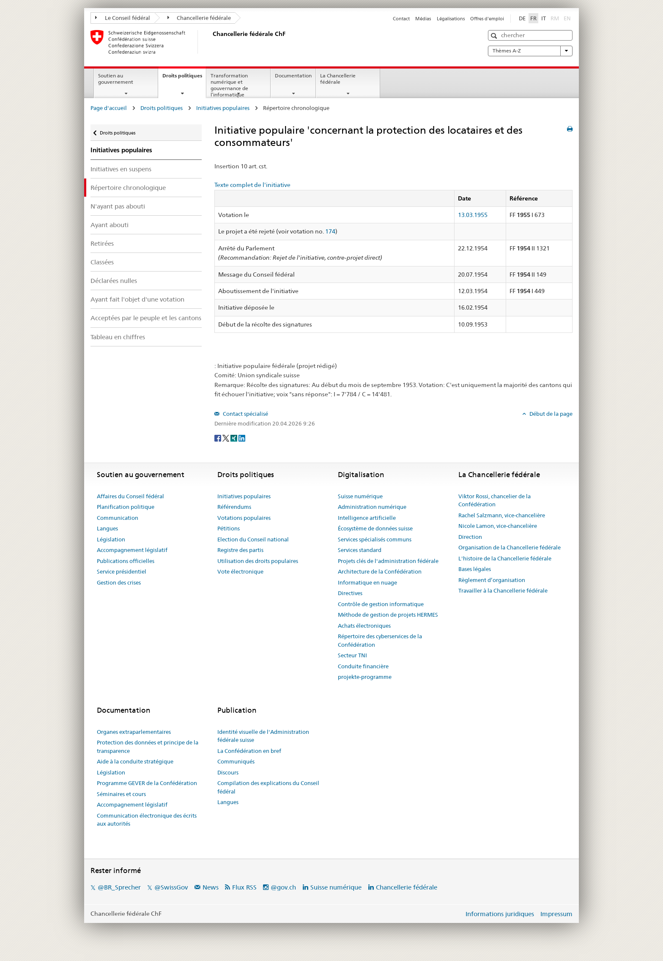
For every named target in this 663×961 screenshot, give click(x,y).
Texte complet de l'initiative (252, 184)
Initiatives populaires (222, 107)
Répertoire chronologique (128, 188)
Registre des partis (240, 549)
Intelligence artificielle (367, 517)
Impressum (556, 914)
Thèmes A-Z (530, 50)
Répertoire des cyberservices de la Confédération (380, 640)
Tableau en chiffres (117, 337)
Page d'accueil (108, 107)
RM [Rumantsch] (555, 18)
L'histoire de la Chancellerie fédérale (504, 558)
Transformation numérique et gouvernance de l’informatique (229, 84)
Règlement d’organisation (491, 580)
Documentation (293, 75)
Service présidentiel (121, 571)
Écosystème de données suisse (375, 528)
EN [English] (567, 18)
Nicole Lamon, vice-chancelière (497, 525)
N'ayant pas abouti (117, 206)
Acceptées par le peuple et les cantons (145, 318)
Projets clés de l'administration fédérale (388, 560)
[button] (495, 35)
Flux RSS (244, 887)
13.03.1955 (473, 214)
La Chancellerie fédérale (338, 78)
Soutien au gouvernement (115, 78)
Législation (111, 539)
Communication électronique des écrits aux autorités (147, 819)
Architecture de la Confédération (380, 571)
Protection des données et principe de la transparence (147, 746)
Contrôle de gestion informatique (381, 604)
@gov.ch (283, 887)
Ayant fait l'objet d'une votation (137, 299)
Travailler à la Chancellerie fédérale (503, 590)
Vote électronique (240, 571)
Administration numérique (372, 506)
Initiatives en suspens (120, 169)
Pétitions (228, 528)
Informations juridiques (500, 914)
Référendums (234, 506)
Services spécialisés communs (374, 539)
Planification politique (125, 506)
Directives (350, 593)
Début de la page (550, 413)
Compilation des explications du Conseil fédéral (268, 787)
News (211, 887)
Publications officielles (125, 560)
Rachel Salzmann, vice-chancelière (501, 515)
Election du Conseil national (253, 539)
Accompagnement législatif (132, 549)
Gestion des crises (119, 582)
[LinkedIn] (241, 437)
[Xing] (234, 437)
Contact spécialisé (245, 413)
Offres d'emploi (487, 19)
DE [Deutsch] (522, 18)
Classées (102, 262)
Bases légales (474, 569)
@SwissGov (171, 887)
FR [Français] (533, 18)
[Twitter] (226, 437)
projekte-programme (365, 676)
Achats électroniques (364, 625)
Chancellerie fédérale (199, 18)
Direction (470, 536)
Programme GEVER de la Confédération (147, 783)
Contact (401, 19)
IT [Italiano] (543, 18)
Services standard (359, 549)
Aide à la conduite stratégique (135, 761)
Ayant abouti (109, 225)
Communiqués (236, 761)
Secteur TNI (352, 655)
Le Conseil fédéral (122, 18)
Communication (117, 517)
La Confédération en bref (249, 750)
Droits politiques (184, 78)
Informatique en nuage (367, 582)
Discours (227, 772)
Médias (423, 19)
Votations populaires (244, 517)
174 (330, 231)
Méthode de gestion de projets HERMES (388, 614)
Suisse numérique (360, 496)
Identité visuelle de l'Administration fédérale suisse (263, 736)
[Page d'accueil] (211, 42)
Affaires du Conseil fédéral (130, 496)
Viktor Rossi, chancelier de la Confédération (494, 500)
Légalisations (451, 19)
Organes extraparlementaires (134, 731)
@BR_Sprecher (119, 887)
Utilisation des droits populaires (257, 560)
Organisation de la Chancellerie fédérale (509, 547)
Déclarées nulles (113, 281)
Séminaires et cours (121, 794)
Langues (107, 528)
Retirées (102, 243)
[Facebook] (218, 437)
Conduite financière (363, 666)
